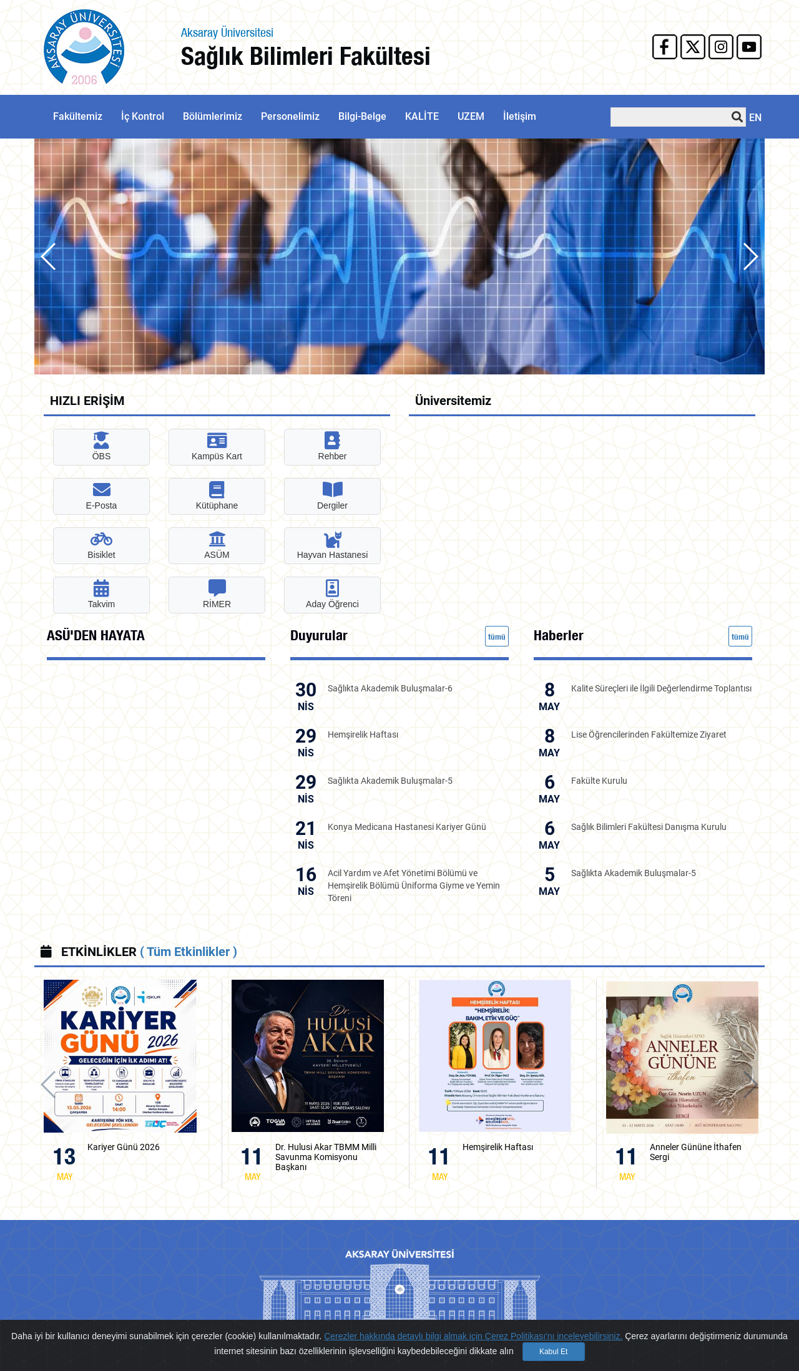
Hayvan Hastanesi (332, 545)
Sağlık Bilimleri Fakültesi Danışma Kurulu (649, 827)
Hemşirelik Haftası (363, 734)
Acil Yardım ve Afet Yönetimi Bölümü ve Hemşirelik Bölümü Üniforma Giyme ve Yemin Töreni (414, 885)
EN (755, 118)
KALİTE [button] (422, 116)
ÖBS (101, 446)
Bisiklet (101, 545)
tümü (497, 637)
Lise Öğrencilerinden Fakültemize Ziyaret (649, 734)
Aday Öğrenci (332, 594)
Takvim (101, 594)
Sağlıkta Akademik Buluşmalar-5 (390, 781)
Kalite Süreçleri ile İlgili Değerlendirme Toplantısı (661, 688)
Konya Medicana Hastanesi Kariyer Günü (407, 827)
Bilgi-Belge (362, 116)
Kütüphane (217, 495)
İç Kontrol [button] (142, 116)
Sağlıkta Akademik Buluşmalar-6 (390, 688)
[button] (750, 256)
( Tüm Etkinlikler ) (188, 951)
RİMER (217, 594)
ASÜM (216, 545)
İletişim (519, 116)
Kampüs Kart (217, 446)
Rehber (332, 446)
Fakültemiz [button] (77, 116)
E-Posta (101, 495)
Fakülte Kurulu (599, 781)
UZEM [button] (471, 116)
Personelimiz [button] (290, 116)
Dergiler (332, 495)
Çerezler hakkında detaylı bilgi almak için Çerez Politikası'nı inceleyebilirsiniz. (473, 1336)
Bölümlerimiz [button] (212, 116)
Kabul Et (553, 1351)
